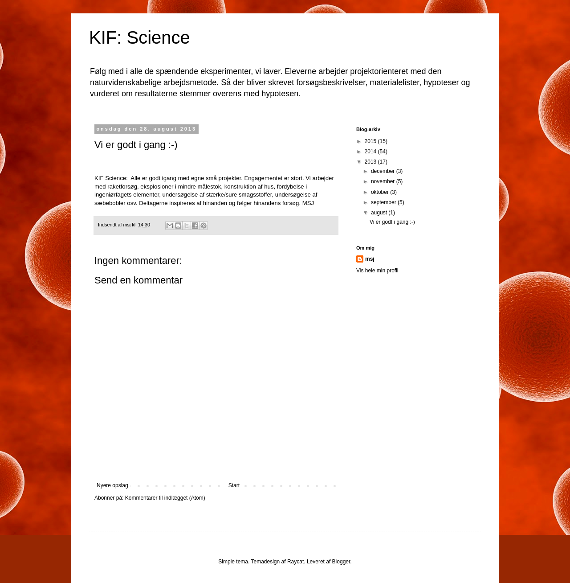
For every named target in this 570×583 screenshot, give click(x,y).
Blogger (341, 561)
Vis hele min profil (377, 270)
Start (234, 485)
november (383, 181)
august (379, 212)
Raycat (295, 561)
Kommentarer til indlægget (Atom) (165, 498)
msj (370, 259)
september (384, 202)
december (383, 171)
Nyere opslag (112, 485)
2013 (371, 162)
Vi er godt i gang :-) (392, 222)
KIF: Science (139, 37)
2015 (371, 141)
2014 (371, 151)
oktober (380, 192)
